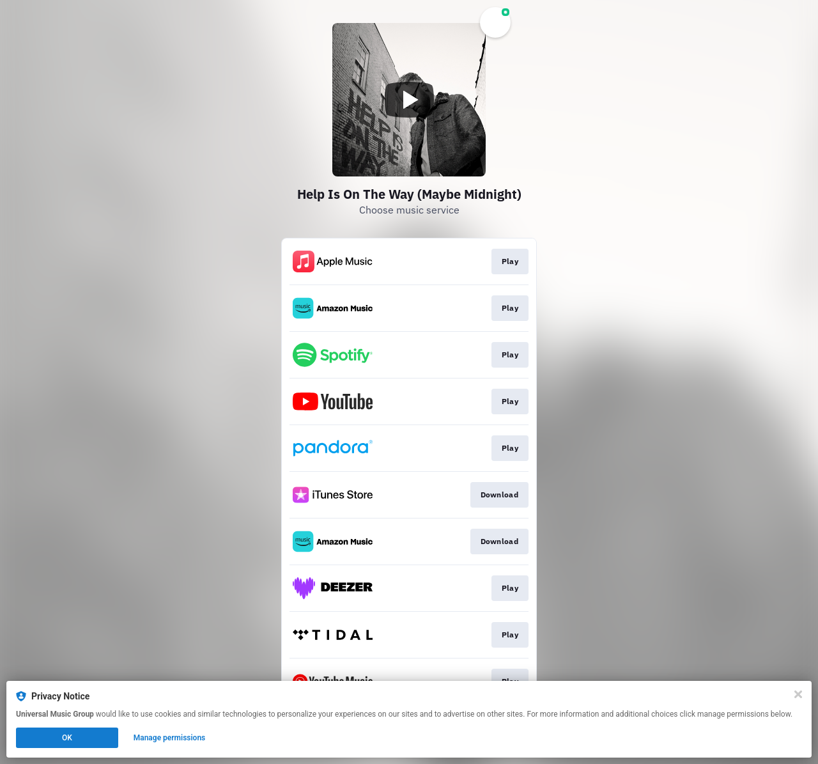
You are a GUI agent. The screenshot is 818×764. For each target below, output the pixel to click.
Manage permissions (170, 737)
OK (67, 737)
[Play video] (409, 100)
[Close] (798, 694)
